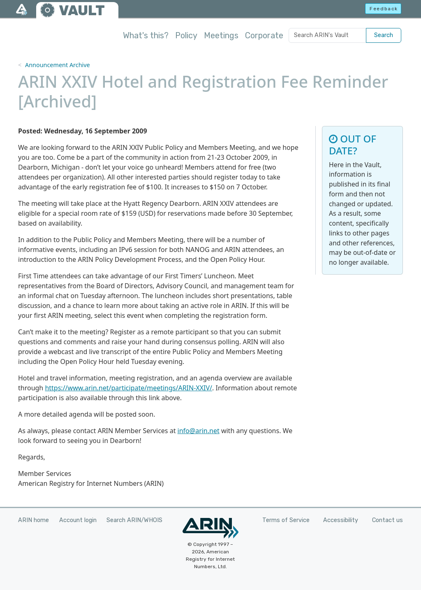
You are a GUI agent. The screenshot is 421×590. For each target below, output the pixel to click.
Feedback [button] (384, 9)
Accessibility (340, 520)
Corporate (264, 35)
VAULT (82, 10)
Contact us (387, 520)
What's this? (146, 35)
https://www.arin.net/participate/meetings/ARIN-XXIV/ (128, 387)
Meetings (221, 35)
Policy (186, 35)
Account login (78, 520)
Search (383, 35)
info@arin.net (199, 430)
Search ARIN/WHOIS (134, 520)
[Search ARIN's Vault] (327, 35)
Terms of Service (286, 520)
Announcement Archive (57, 65)
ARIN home (33, 520)
